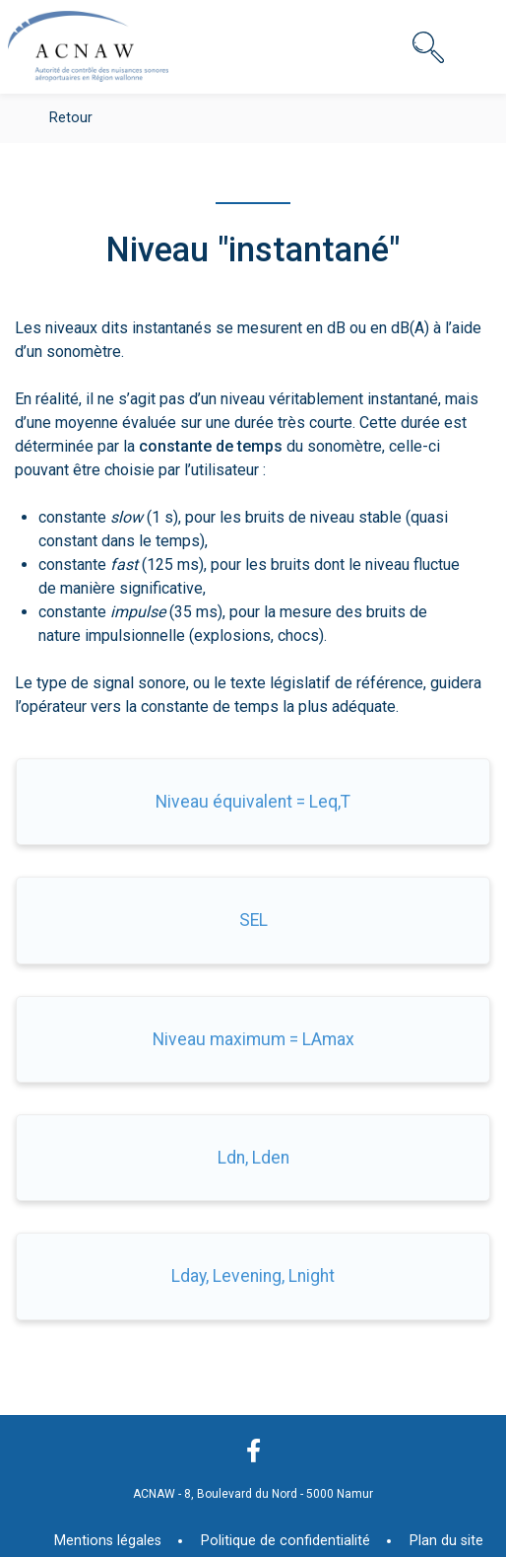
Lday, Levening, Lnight (253, 1276)
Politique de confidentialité (285, 1540)
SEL (253, 920)
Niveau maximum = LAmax (253, 1039)
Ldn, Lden (253, 1158)
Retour (71, 117)
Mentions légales (107, 1540)
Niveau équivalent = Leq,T (253, 802)
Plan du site (446, 1540)
